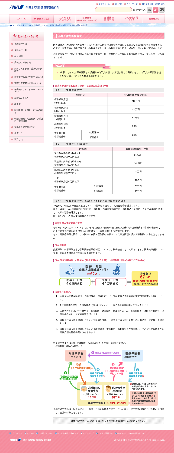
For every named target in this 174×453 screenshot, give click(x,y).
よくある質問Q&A (105, 433)
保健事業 (87, 18)
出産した (18, 133)
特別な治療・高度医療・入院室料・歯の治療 (28, 119)
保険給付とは (20, 44)
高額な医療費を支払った (59, 25)
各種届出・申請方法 (109, 18)
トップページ (20, 18)
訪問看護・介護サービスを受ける (28, 111)
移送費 (17, 104)
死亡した (18, 139)
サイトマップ (132, 4)
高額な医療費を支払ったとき (27, 83)
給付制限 (18, 56)
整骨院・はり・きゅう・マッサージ (28, 90)
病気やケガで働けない (24, 127)
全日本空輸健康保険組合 (34, 7)
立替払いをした (21, 98)
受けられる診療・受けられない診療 (28, 69)
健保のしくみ (43, 18)
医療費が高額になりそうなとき (28, 77)
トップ (15, 25)
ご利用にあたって (46, 433)
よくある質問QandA (131, 18)
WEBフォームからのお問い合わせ (130, 433)
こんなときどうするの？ (65, 18)
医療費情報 (153, 18)
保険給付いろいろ (41, 25)
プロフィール (104, 4)
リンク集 (118, 4)
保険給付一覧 (20, 50)
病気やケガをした (22, 62)
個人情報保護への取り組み (153, 4)
